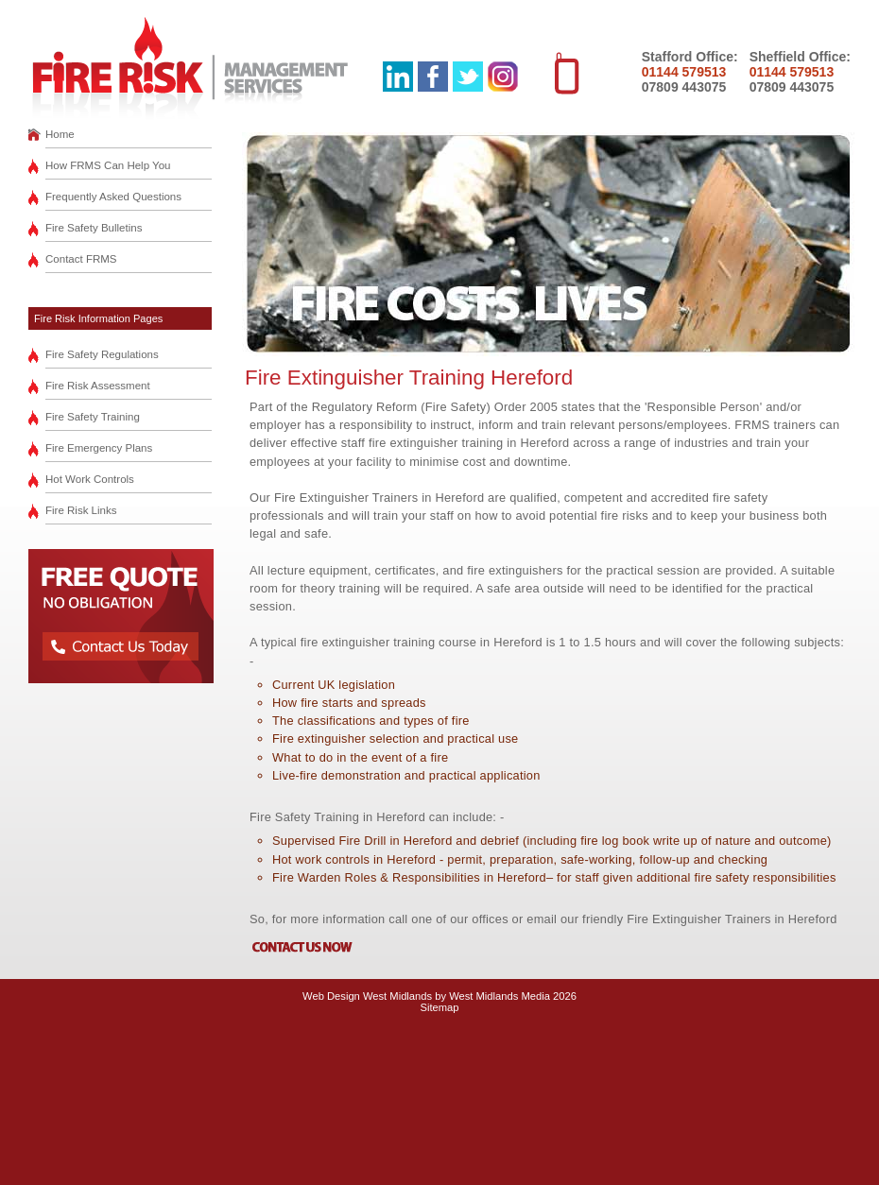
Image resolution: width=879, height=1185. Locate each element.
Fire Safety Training (92, 416)
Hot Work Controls (89, 479)
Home (60, 134)
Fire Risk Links (81, 510)
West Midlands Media (499, 996)
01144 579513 (684, 71)
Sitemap (439, 1007)
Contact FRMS (81, 259)
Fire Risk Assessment (97, 385)
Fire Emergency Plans (98, 448)
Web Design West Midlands (367, 996)
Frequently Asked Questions (113, 196)
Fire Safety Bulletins (93, 227)
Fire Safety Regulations (102, 354)
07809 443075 (684, 86)
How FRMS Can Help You (108, 165)
